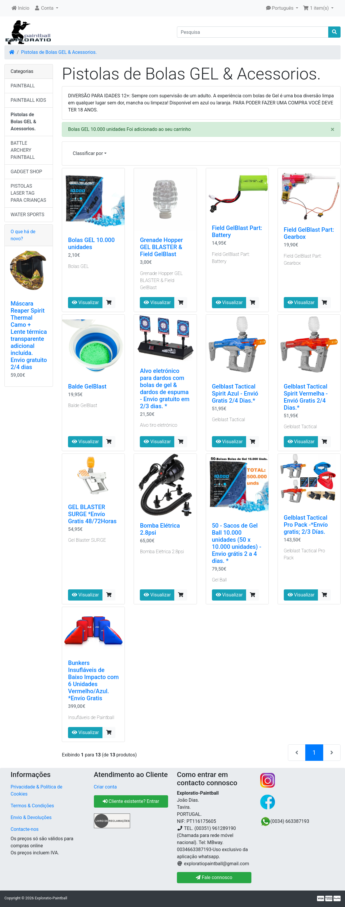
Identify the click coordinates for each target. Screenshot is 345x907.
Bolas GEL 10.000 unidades (91, 243)
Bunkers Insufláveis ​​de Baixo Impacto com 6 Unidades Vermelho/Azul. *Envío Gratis (93, 680)
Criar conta (105, 787)
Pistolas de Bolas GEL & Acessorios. (59, 52)
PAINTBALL (23, 86)
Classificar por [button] (88, 153)
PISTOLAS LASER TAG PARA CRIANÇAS (28, 193)
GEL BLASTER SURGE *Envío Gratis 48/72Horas (92, 514)
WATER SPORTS (27, 214)
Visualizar (85, 302)
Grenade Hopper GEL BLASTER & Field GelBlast (161, 247)
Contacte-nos (25, 829)
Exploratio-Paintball (51, 898)
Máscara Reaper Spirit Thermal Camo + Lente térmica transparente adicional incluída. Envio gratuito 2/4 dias (29, 335)
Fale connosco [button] (214, 877)
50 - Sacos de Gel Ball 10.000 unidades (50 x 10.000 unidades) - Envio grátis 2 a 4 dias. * (236, 543)
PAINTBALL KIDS (28, 100)
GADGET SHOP (26, 171)
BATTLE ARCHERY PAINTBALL (23, 150)
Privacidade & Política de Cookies (36, 790)
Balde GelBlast (87, 386)
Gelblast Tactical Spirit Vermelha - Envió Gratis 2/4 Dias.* (306, 397)
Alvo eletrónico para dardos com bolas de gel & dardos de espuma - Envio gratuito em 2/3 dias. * (164, 388)
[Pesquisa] (253, 32)
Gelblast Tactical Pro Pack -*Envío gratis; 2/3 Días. (306, 524)
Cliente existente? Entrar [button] (131, 801)
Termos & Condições (32, 805)
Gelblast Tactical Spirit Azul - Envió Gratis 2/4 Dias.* (235, 393)
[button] (46, 8)
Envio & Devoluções (31, 817)
